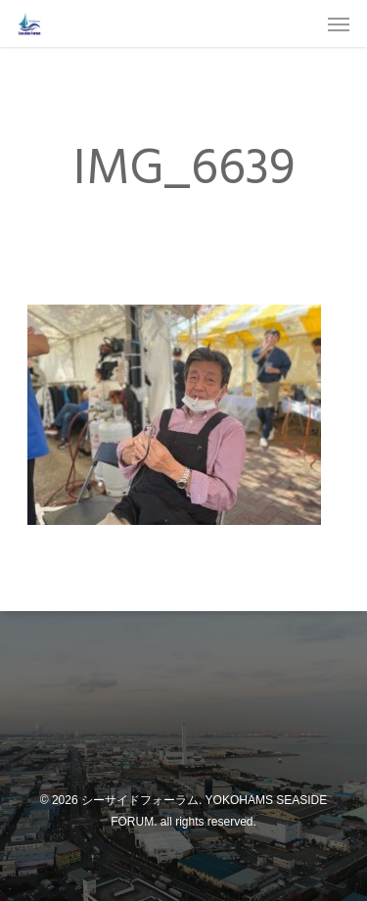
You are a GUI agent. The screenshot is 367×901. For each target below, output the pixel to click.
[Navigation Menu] (338, 23)
